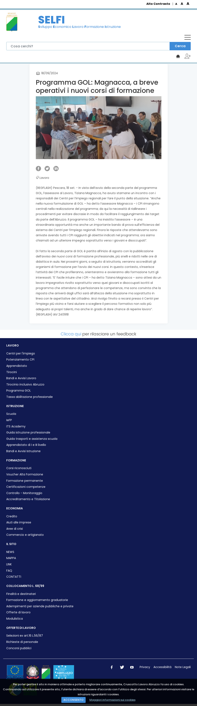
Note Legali (183, 667)
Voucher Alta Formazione (24, 474)
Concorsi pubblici (18, 648)
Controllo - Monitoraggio (24, 493)
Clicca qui (71, 334)
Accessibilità (162, 667)
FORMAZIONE (16, 460)
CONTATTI (13, 577)
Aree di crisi (14, 529)
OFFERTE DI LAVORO (21, 628)
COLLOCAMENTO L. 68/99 (25, 586)
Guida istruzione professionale (28, 433)
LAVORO (12, 345)
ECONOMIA (14, 508)
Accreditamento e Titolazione (28, 499)
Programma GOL (18, 391)
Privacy (145, 667)
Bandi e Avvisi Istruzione (23, 451)
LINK (9, 564)
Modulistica (14, 619)
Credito (11, 516)
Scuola (11, 414)
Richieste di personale (22, 642)
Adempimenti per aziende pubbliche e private (39, 606)
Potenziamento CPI (20, 360)
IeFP (9, 420)
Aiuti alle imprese (18, 522)
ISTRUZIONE (15, 406)
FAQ (9, 571)
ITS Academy (16, 426)
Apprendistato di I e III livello (26, 445)
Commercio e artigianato (25, 535)
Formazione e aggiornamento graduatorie (37, 600)
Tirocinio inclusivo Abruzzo (25, 385)
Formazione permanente (24, 481)
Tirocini (11, 372)
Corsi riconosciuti (18, 468)
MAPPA (11, 558)
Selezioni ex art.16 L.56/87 (24, 636)
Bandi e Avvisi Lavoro (21, 378)
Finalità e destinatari (21, 594)
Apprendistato (16, 366)
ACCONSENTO (73, 700)
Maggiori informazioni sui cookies (112, 700)
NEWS (10, 552)
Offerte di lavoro (18, 612)
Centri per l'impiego (20, 354)
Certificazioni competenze (25, 487)
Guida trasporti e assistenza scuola (31, 439)
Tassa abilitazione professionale (29, 397)
